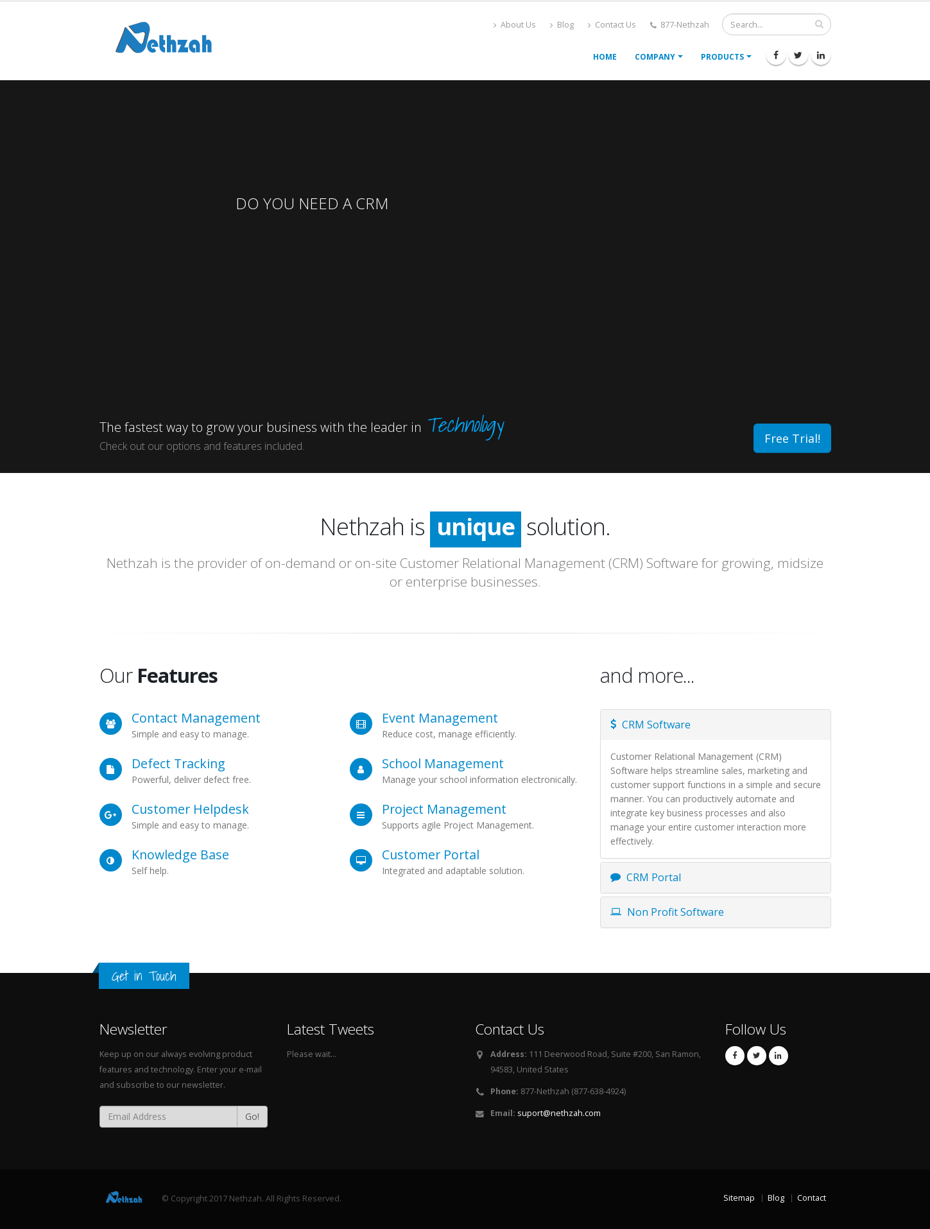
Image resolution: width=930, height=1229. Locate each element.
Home (605, 56)
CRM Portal (645, 877)
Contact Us (612, 24)
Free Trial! (792, 438)
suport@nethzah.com (559, 1113)
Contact (811, 1197)
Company (655, 56)
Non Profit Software (667, 912)
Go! (252, 1116)
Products (722, 56)
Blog (562, 24)
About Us (515, 24)
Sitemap (739, 1197)
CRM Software (650, 725)
